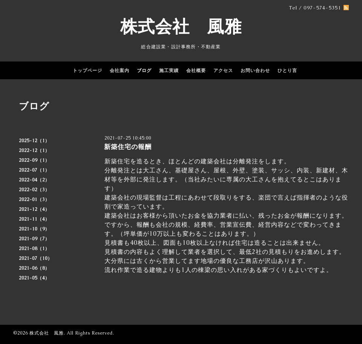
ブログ (144, 71)
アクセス (223, 71)
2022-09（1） (34, 160)
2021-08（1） (34, 249)
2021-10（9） (34, 229)
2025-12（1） (34, 141)
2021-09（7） (34, 239)
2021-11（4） (34, 219)
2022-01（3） (34, 200)
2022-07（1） (34, 170)
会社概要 (196, 71)
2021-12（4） (34, 209)
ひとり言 (287, 71)
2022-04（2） (34, 180)
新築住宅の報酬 (128, 147)
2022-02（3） (34, 190)
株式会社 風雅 (181, 26)
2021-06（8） (34, 268)
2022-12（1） (34, 150)
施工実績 (169, 71)
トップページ (87, 71)
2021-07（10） (35, 258)
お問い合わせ (255, 71)
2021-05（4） (34, 278)
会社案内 (119, 71)
